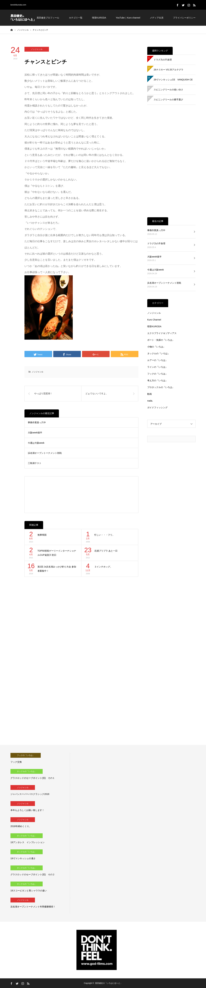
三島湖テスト (34, 463)
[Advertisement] (81, 494)
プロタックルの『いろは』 (160, 387)
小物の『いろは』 (156, 346)
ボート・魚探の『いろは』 (160, 340)
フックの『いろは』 (157, 373)
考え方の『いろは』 (157, 380)
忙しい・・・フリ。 (104, 535)
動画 (149, 394)
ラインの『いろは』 (157, 367)
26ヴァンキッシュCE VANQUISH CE (173, 79)
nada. (150, 400)
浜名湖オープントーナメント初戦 (45, 453)
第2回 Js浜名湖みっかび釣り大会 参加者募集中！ (56, 568)
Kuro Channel (154, 319)
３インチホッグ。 (103, 566)
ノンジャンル (36, 49)
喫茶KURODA (99, 17)
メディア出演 (156, 17)
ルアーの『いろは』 (157, 360)
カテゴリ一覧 (75, 17)
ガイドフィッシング (157, 407)
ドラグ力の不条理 (163, 59)
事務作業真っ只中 (37, 422)
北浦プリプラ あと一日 (105, 550)
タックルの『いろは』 (158, 353)
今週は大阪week (36, 443)
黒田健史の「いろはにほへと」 (108, 983)
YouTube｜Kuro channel (128, 17)
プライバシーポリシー (184, 17)
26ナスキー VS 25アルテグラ (168, 69)
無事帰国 (42, 535)
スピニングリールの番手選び (168, 99)
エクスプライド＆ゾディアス (162, 333)
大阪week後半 (35, 432)
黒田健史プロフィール (48, 17)
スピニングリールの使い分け (168, 89)
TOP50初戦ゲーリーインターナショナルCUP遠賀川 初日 (56, 552)
